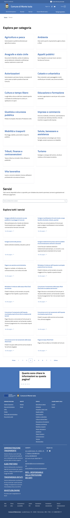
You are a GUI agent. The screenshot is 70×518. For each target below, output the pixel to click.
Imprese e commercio (49, 112)
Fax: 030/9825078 (31, 456)
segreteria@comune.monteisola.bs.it (34, 462)
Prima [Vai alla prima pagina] (14, 360)
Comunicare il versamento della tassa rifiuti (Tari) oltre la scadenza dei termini (50, 287)
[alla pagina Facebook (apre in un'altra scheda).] (49, 6)
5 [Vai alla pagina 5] (39, 360)
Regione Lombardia (8, 1)
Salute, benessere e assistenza (48, 132)
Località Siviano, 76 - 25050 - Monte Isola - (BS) (35, 451)
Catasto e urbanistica (49, 73)
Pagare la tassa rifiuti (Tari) (45, 340)
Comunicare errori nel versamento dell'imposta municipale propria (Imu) (51, 313)
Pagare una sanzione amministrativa (15, 265)
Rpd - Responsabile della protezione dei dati (34, 475)
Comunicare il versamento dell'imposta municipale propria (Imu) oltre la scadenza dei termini (18, 314)
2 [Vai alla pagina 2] (27, 360)
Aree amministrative (9, 407)
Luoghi (53, 404)
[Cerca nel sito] (64, 6)
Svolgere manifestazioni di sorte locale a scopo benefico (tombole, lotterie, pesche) (51, 219)
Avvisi (21, 407)
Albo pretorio (11, 463)
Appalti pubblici (46, 54)
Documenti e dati (8, 417)
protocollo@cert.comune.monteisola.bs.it (35, 467)
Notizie (22, 404)
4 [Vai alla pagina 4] (35, 360)
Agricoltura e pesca (15, 37)
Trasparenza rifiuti (13, 477)
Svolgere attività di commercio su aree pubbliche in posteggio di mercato (16, 219)
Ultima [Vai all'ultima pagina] (56, 360)
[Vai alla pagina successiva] (51, 360)
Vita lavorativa (12, 171)
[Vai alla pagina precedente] (18, 360)
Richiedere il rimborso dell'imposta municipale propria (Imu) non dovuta (51, 266)
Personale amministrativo (10, 414)
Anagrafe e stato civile (16, 54)
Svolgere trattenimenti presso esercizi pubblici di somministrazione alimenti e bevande (51, 243)
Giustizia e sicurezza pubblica (15, 113)
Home (5, 17)
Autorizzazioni (12, 73)
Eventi (53, 407)
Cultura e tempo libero (16, 93)
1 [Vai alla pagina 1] (23, 360)
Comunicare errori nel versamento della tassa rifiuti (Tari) (18, 341)
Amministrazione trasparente (12, 449)
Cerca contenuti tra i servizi (11, 201)
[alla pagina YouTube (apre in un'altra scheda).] (52, 6)
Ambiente (43, 37)
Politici (6, 412)
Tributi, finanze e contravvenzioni (13, 152)
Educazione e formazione (51, 93)
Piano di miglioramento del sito (61, 506)
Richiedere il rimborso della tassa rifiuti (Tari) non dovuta (18, 287)
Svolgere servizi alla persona (13, 242)
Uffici (5, 409)
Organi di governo (8, 404)
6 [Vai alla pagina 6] (43, 360)
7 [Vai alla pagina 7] (47, 360)
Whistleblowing (12, 490)
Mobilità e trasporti (15, 131)
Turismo (42, 151)
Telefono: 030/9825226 (32, 453)
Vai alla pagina (9, 231)
